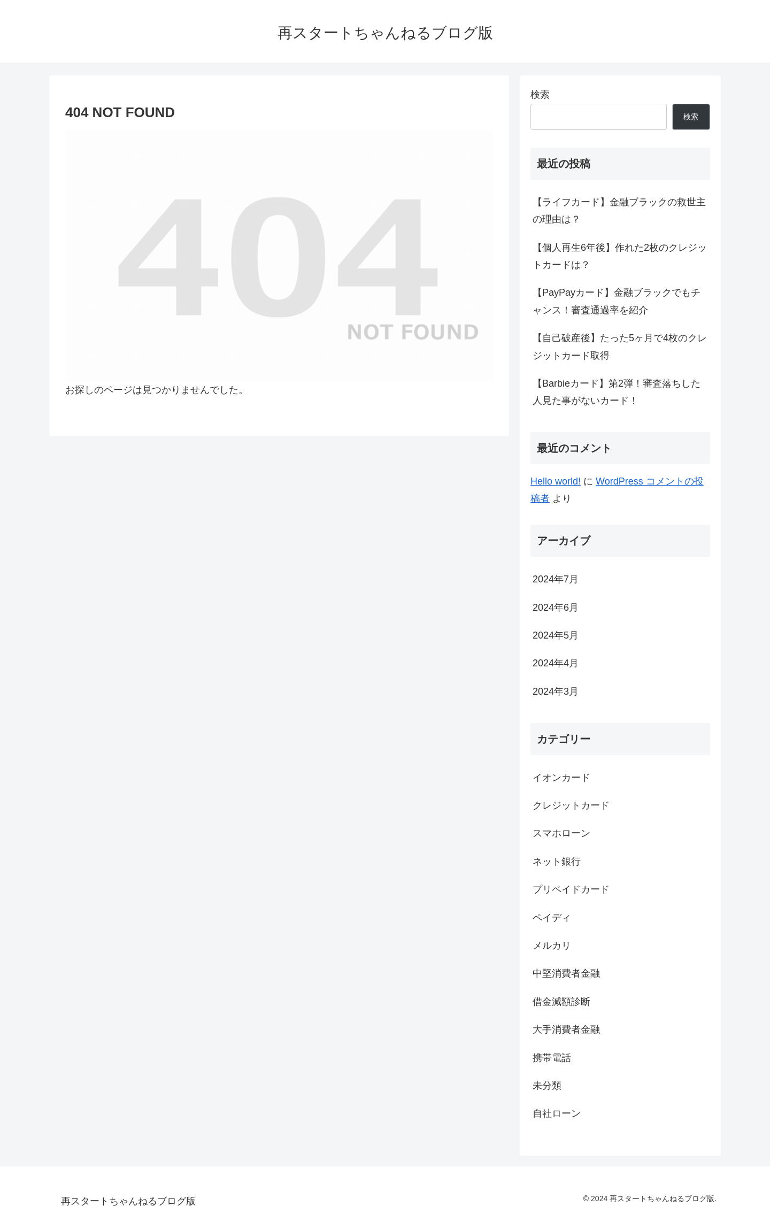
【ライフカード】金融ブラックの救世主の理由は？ (619, 211)
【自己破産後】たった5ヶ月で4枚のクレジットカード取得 (620, 346)
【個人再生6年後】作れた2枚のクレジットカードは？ (620, 256)
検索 (540, 94)
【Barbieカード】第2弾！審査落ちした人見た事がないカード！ (616, 392)
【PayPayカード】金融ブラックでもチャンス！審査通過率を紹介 (616, 301)
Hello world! (555, 481)
